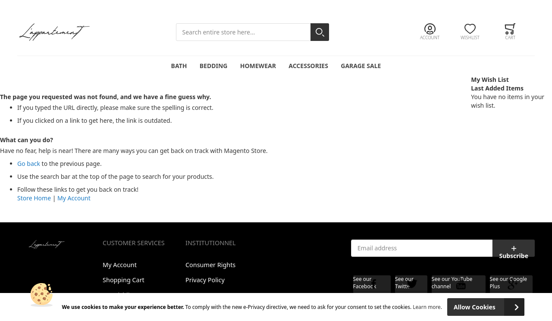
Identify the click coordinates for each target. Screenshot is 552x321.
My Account (74, 198)
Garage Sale (361, 66)
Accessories (308, 66)
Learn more (427, 306)
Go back (28, 163)
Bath (179, 66)
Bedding (214, 66)
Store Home (34, 198)
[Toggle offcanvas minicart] (510, 32)
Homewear (258, 66)
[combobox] (252, 32)
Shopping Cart (123, 280)
